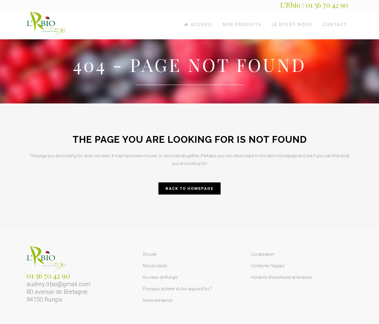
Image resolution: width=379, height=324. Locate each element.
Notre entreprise (157, 300)
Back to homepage (189, 188)
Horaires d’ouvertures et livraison (281, 277)
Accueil (149, 254)
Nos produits (155, 265)
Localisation (262, 254)
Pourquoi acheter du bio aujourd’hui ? (177, 288)
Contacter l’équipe (267, 265)
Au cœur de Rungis (160, 277)
